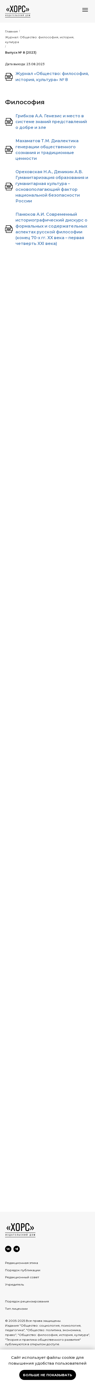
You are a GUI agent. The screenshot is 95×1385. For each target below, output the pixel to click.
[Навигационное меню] (85, 10)
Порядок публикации (22, 1270)
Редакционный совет (22, 1277)
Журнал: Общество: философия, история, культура (39, 39)
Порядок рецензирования (27, 1301)
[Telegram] (16, 1249)
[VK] (8, 1249)
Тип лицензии (16, 1308)
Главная (11, 31)
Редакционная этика (21, 1263)
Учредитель (14, 1284)
